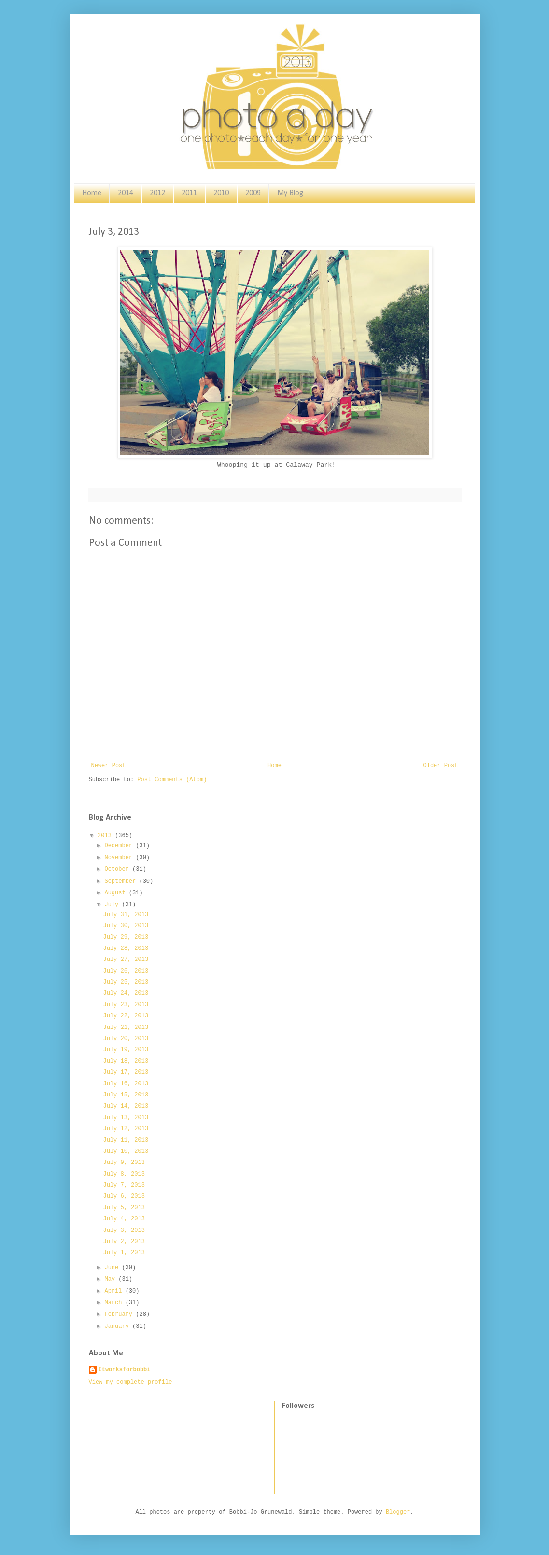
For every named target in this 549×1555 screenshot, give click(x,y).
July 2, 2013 (123, 1241)
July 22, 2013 (125, 1016)
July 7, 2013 (123, 1185)
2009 (253, 193)
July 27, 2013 (125, 959)
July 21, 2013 (125, 1027)
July (113, 904)
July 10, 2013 (125, 1151)
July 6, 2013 (123, 1196)
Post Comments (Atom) (172, 779)
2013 (106, 835)
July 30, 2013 (125, 925)
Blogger (398, 1512)
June (113, 1267)
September (121, 881)
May (111, 1279)
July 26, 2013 (125, 971)
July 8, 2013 (123, 1174)
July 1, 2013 (123, 1252)
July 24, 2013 (125, 993)
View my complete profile (130, 1382)
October (118, 869)
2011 (189, 193)
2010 (221, 193)
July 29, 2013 (125, 937)
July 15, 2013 (125, 1095)
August (116, 893)
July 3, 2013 (123, 1230)
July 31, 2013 (125, 914)
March (114, 1302)
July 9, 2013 (123, 1162)
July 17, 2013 (125, 1072)
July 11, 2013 (125, 1140)
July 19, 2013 (125, 1049)
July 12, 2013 (125, 1128)
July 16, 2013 (125, 1084)
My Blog (290, 193)
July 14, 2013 (125, 1106)
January (118, 1326)
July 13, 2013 (125, 1117)
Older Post (440, 765)
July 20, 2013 (125, 1038)
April (114, 1291)
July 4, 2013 (123, 1219)
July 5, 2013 (123, 1207)
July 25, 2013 (125, 982)
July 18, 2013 (125, 1061)
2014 (125, 193)
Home (91, 193)
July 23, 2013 (125, 1004)
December (120, 845)
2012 (157, 193)
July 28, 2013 (125, 948)
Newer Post (108, 765)
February (120, 1314)
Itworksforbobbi (125, 1369)
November (120, 857)
